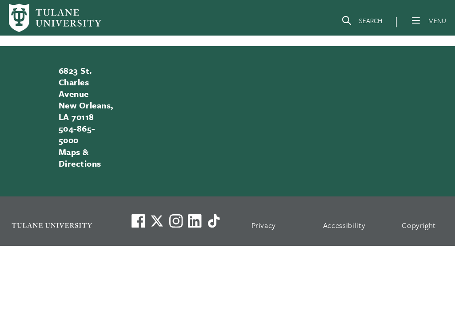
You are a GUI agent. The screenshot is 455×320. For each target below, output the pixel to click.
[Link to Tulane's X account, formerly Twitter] (157, 221)
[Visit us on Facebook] (138, 221)
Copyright (419, 225)
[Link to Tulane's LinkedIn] (194, 221)
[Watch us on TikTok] (213, 221)
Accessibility (344, 225)
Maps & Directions (80, 157)
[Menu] (416, 20)
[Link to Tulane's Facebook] (176, 221)
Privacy (263, 225)
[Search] (361, 22)
